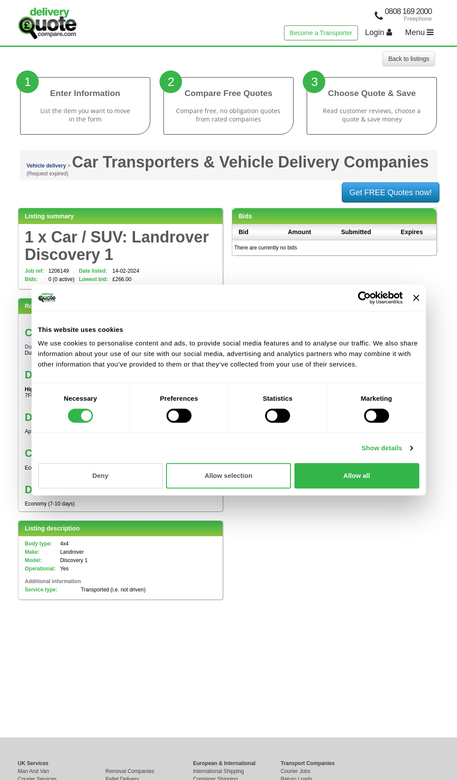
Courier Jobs (296, 771)
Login (378, 32)
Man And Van (33, 771)
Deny (100, 475)
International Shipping (218, 771)
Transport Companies (308, 763)
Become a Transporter (321, 32)
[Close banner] (416, 298)
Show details (381, 448)
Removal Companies (130, 771)
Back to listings (408, 58)
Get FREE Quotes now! (390, 192)
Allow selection (228, 475)
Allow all (357, 475)
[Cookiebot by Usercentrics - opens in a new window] (364, 297)
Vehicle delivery (46, 166)
